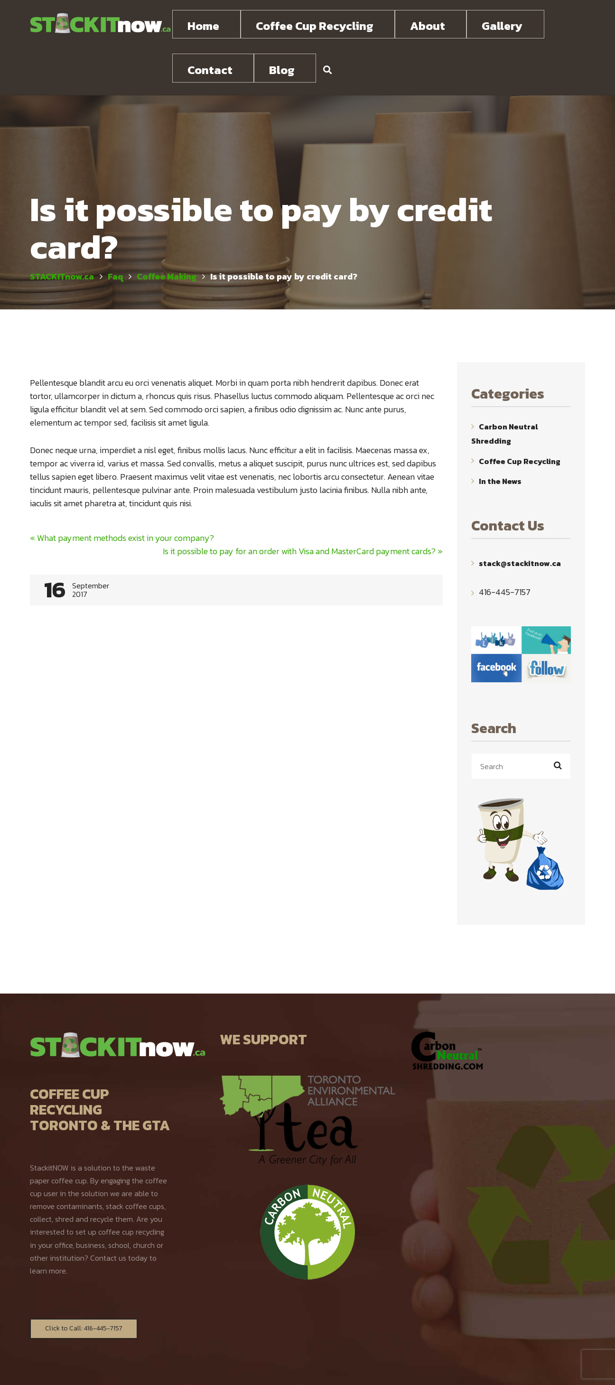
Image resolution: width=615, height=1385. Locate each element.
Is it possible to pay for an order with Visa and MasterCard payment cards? (303, 509)
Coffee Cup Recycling (519, 419)
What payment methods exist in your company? (122, 496)
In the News (500, 439)
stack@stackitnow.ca (520, 521)
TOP (579, 1369)
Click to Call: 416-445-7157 (83, 1287)
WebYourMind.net (412, 1369)
